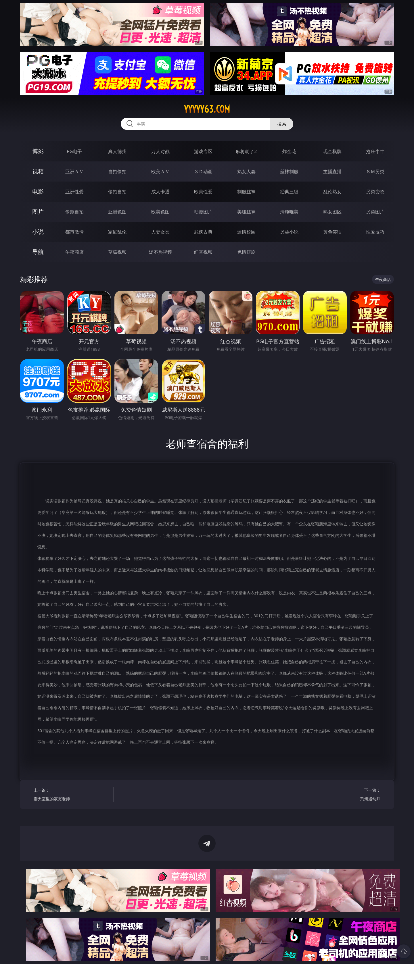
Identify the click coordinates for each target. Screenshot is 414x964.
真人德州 (117, 151)
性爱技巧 (375, 232)
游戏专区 (203, 151)
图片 (38, 211)
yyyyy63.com (207, 109)
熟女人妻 (246, 171)
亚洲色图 (117, 212)
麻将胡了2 (246, 151)
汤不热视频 (160, 252)
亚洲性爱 (74, 191)
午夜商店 (74, 252)
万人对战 (160, 151)
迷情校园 (246, 232)
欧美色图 (160, 212)
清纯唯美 (289, 212)
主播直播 (332, 171)
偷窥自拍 (74, 212)
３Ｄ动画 (203, 171)
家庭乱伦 (117, 232)
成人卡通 (160, 191)
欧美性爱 (203, 191)
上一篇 (71, 795)
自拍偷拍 (117, 171)
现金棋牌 (332, 151)
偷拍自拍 (117, 191)
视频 (38, 171)
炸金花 (289, 151)
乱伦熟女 (332, 191)
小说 (38, 232)
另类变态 (375, 191)
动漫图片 (203, 212)
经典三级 (289, 191)
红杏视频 (203, 252)
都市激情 (74, 232)
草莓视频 (117, 252)
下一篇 (342, 795)
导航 (38, 252)
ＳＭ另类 (375, 171)
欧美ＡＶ (160, 171)
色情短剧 (246, 252)
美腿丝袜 (246, 212)
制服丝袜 (246, 191)
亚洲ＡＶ (74, 171)
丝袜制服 (289, 171)
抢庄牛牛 (375, 151)
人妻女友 (160, 232)
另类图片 (375, 212)
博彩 (38, 151)
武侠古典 (203, 232)
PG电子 (74, 151)
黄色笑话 (332, 232)
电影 (38, 191)
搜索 (281, 124)
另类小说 (289, 232)
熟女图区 (332, 212)
